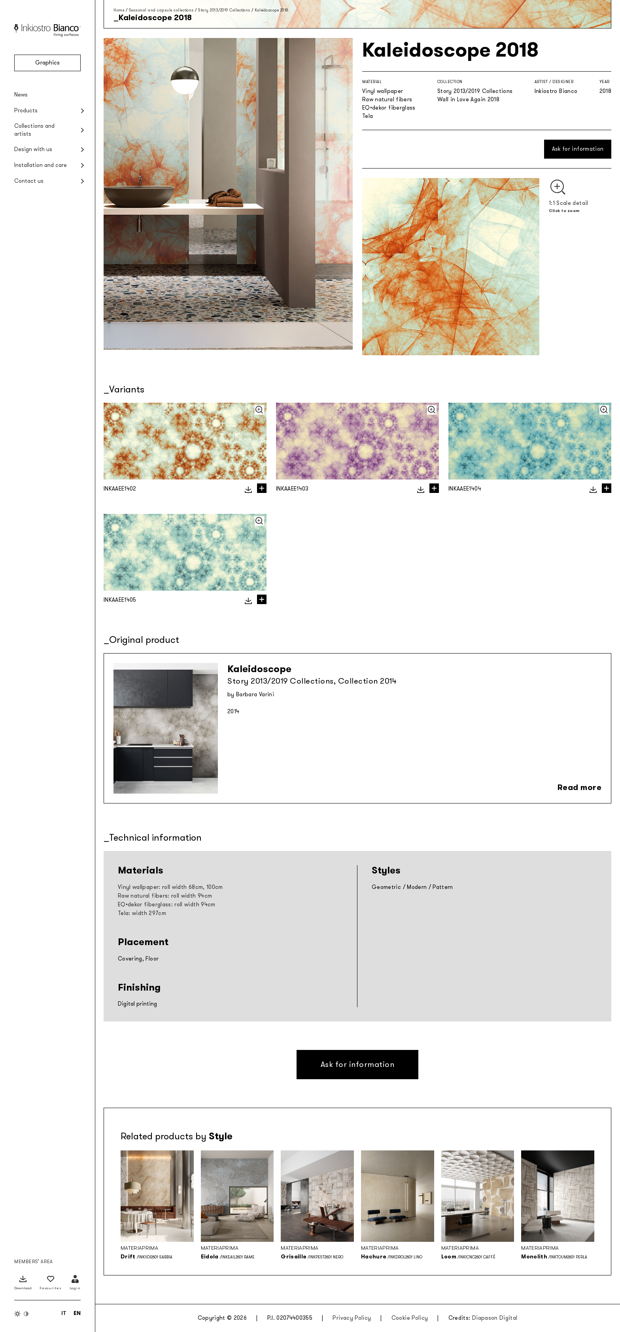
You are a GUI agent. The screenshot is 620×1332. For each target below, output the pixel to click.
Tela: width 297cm (142, 913)
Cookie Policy (409, 1318)
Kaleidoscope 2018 (272, 10)
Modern (417, 887)
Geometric (386, 887)
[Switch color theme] (21, 1314)
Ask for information (578, 149)
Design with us (33, 149)
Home (118, 10)
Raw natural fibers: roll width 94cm (165, 896)
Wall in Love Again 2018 (468, 99)
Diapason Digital (495, 1318)
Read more (580, 787)
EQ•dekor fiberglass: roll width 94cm (166, 904)
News (21, 95)
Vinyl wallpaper (382, 91)
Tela (367, 116)
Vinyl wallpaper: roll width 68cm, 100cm (170, 887)
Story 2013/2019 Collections (224, 10)
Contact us (28, 181)
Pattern (443, 887)
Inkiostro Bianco (556, 91)
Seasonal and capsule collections (161, 10)
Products (26, 110)
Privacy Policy (352, 1318)
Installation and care (40, 165)
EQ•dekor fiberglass (389, 108)
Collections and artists (34, 130)
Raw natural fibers (387, 99)
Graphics (47, 62)
